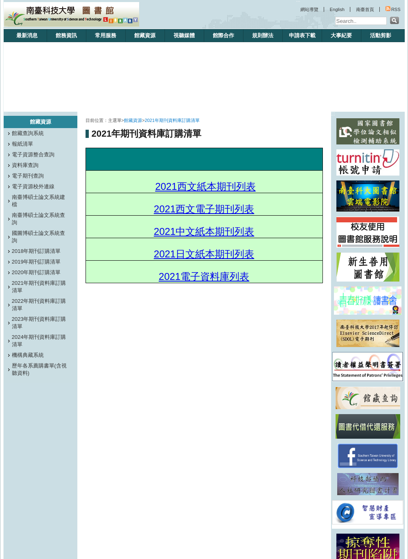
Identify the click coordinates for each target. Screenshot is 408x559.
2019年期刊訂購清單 (36, 262)
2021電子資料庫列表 (204, 276)
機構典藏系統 (28, 355)
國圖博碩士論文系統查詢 (38, 236)
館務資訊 (66, 35)
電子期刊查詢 (28, 176)
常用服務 (105, 35)
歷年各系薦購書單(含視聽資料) (39, 369)
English (337, 9)
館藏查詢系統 (28, 133)
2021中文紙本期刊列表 (204, 231)
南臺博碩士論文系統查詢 (38, 218)
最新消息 (27, 35)
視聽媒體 (184, 35)
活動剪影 (380, 35)
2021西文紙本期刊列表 (205, 186)
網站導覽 (309, 9)
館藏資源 (145, 35)
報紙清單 (22, 144)
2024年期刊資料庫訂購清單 (39, 340)
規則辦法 (262, 35)
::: (6, 27)
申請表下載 (302, 35)
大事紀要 (341, 35)
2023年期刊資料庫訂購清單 (39, 322)
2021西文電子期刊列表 (204, 208)
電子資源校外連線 (33, 186)
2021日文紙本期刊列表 (204, 253)
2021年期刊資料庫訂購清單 (39, 286)
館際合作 (223, 35)
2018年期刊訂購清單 (36, 251)
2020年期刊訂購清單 (36, 272)
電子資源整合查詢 (33, 154)
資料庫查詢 (25, 165)
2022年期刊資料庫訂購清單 (39, 304)
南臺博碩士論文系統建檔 (38, 200)
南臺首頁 (365, 9)
